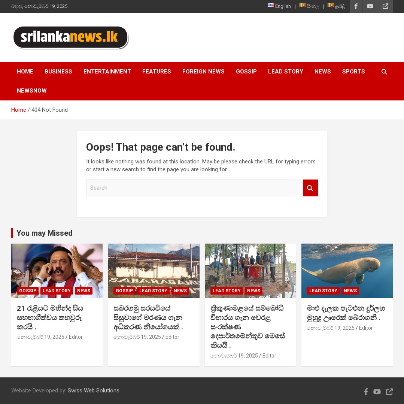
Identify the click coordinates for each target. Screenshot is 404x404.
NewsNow (32, 90)
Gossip (246, 71)
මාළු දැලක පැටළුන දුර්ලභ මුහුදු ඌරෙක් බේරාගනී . (346, 313)
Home (25, 71)
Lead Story (285, 71)
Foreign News (203, 71)
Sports (353, 71)
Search (310, 188)
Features (156, 71)
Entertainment (107, 71)
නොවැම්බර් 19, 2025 (40, 337)
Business (58, 71)
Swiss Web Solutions (93, 390)
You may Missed (44, 233)
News (323, 71)
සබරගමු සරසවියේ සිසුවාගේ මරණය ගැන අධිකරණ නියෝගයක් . (148, 317)
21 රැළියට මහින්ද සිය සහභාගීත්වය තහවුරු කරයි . (50, 317)
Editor (76, 337)
